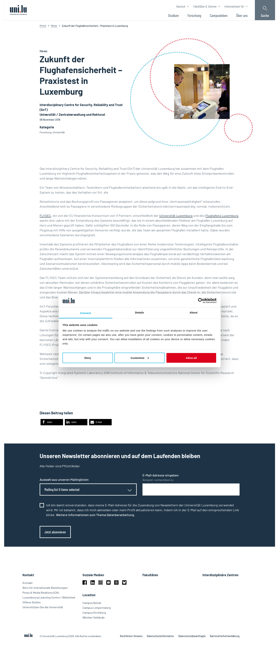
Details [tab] (139, 312)
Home (43, 25)
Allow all (191, 357)
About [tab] (194, 312)
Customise (140, 357)
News (54, 25)
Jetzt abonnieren (55, 532)
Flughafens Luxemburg (221, 216)
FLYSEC (45, 216)
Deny (87, 357)
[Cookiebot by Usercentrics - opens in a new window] (200, 300)
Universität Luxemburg (176, 216)
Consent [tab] (85, 313)
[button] (52, 422)
